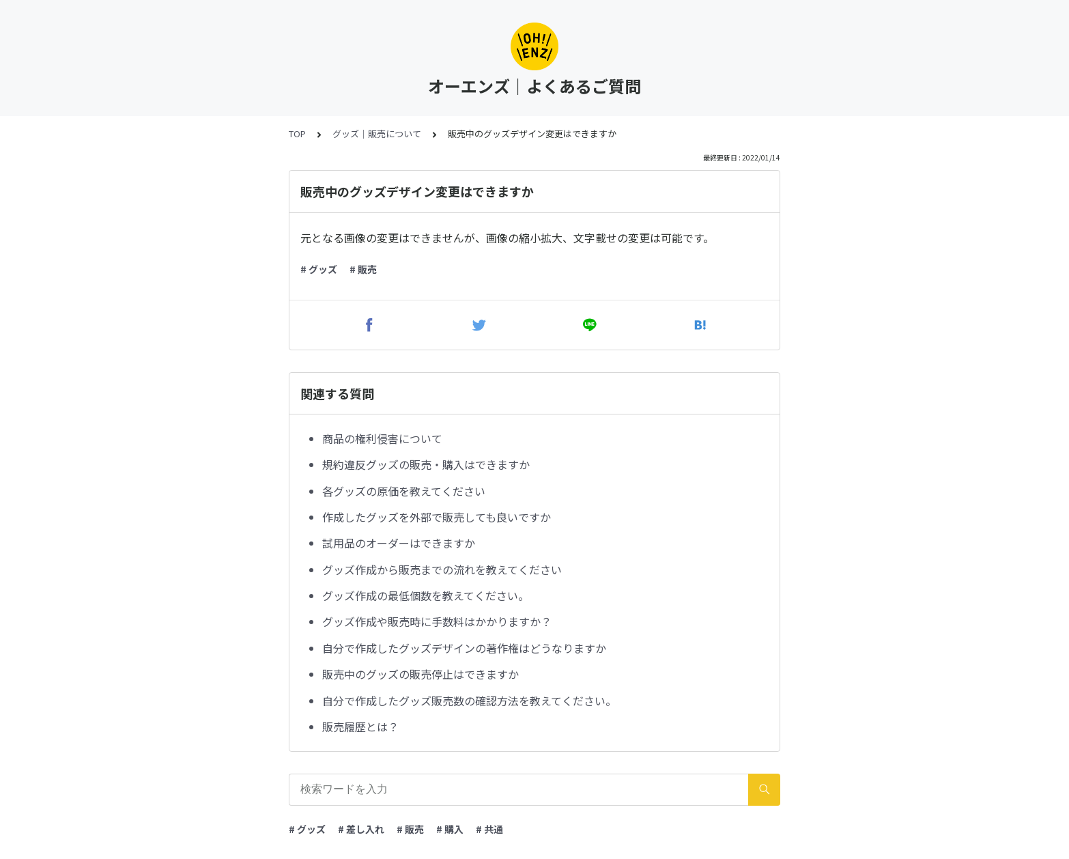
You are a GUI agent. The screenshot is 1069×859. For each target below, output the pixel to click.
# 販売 (363, 269)
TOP (297, 133)
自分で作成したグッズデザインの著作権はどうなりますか (464, 648)
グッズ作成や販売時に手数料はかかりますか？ (437, 621)
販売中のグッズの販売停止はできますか (420, 674)
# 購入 (450, 829)
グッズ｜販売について (376, 133)
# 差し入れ (361, 829)
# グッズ (318, 269)
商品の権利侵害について (382, 438)
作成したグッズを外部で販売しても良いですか (436, 517)
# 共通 (489, 829)
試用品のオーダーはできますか (398, 543)
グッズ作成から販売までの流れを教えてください (442, 569)
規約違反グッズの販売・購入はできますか (426, 464)
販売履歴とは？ (360, 726)
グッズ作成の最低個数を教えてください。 (425, 595)
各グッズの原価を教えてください (403, 491)
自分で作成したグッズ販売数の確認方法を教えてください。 (469, 700)
